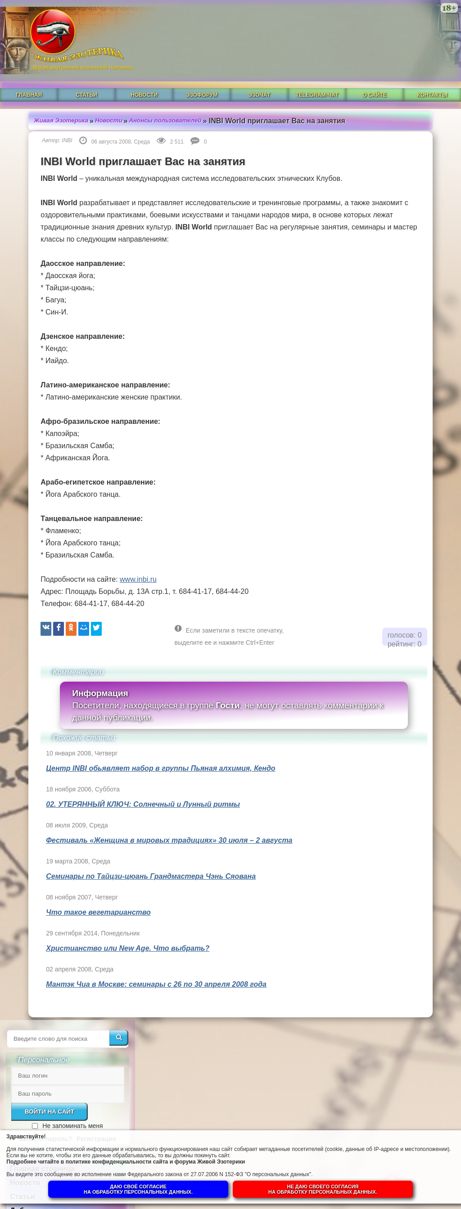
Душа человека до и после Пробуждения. (384, 691)
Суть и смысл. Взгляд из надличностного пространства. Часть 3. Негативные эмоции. (382, 813)
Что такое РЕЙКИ (369, 571)
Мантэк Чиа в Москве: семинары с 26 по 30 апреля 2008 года (135, 1000)
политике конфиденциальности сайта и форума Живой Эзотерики (184, 1156)
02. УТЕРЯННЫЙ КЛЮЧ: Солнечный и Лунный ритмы (122, 820)
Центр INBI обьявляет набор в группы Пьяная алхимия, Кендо (139, 784)
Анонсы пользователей (150, 98)
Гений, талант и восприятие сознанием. (390, 770)
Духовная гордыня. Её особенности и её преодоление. (376, 509)
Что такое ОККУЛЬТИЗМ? (384, 625)
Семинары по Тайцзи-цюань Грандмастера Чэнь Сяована (130, 892)
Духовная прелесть (372, 544)
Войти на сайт (374, 175)
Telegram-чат (316, 75)
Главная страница (366, 233)
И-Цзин (347, 288)
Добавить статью (365, 275)
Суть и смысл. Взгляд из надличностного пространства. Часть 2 (382, 860)
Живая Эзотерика (41, 98)
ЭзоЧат (260, 75)
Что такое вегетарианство (77, 928)
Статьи (86, 75)
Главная (29, 75)
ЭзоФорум (201, 75)
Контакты (432, 75)
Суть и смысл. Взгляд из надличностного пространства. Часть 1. (382, 903)
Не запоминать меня (397, 189)
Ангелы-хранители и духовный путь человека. (383, 656)
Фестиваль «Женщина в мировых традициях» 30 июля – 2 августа (148, 856)
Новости (144, 75)
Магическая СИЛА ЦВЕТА (382, 598)
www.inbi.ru (116, 595)
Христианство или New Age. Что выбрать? (106, 964)
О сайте (374, 75)
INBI (46, 132)
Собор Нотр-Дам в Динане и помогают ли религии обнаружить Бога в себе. (387, 730)
